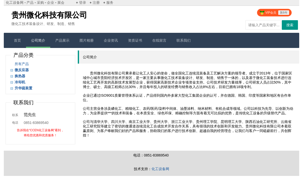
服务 (109, 3)
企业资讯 (111, 40)
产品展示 (62, 40)
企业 (50, 3)
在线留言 (159, 40)
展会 (60, 3)
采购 (40, 3)
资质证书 (135, 40)
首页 (17, 40)
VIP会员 (274, 12)
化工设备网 (14, 3)
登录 (82, 3)
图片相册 (87, 40)
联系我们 (183, 40)
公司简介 (38, 40)
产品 (30, 3)
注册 (96, 3)
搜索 (289, 25)
